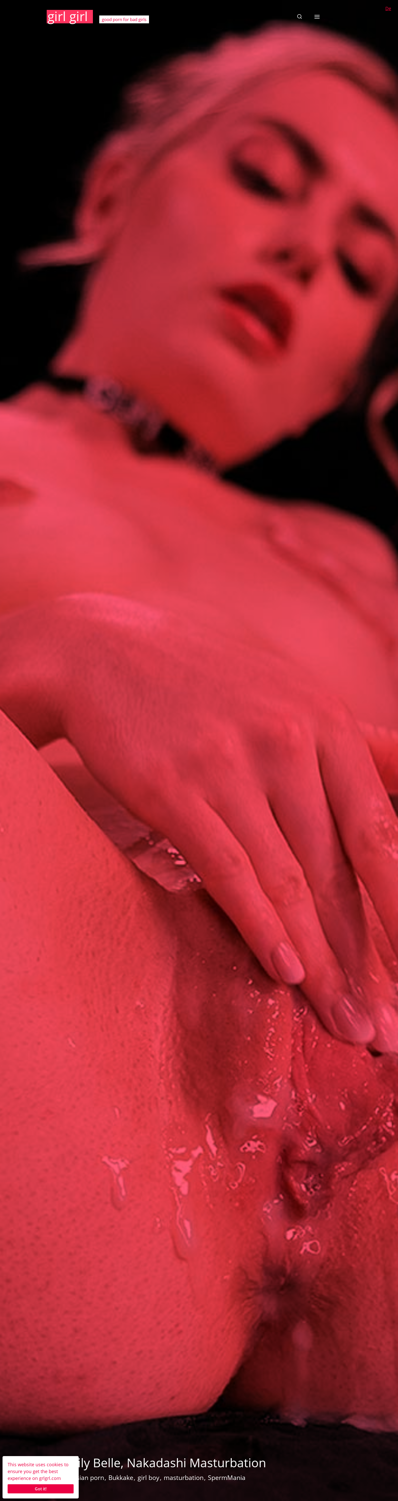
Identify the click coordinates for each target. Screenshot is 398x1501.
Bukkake (120, 1477)
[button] (299, 16)
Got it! (40, 1489)
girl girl (67, 16)
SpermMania (226, 1477)
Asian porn (88, 1477)
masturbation (184, 1477)
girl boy (148, 1477)
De (388, 8)
